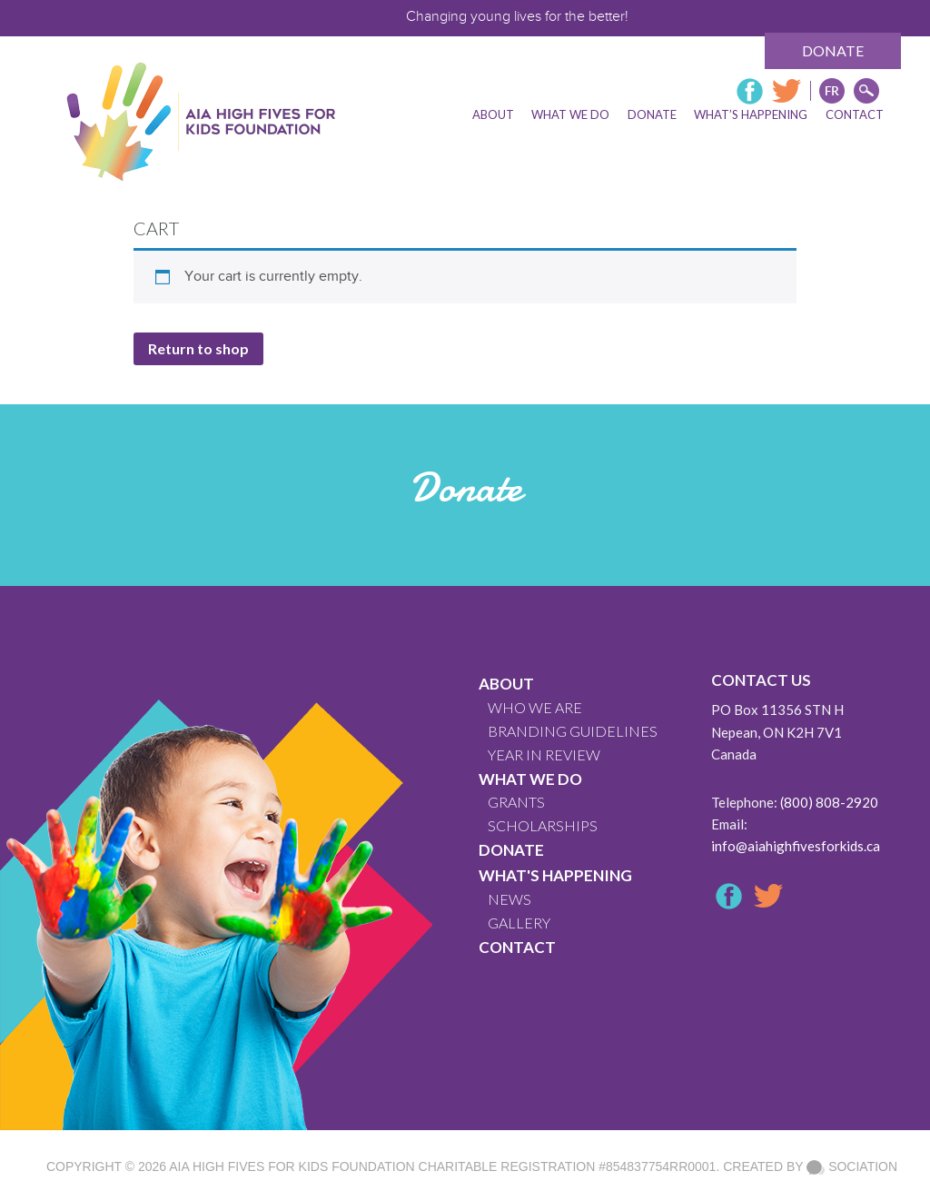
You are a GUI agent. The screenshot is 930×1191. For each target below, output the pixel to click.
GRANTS (516, 801)
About (506, 683)
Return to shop (198, 348)
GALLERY (519, 922)
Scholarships (543, 825)
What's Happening (555, 875)
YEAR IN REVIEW (544, 754)
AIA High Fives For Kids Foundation (291, 1166)
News (509, 899)
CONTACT (517, 947)
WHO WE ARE (535, 707)
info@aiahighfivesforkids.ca (795, 846)
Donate (833, 50)
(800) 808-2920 (829, 802)
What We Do (530, 779)
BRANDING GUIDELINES (573, 730)
